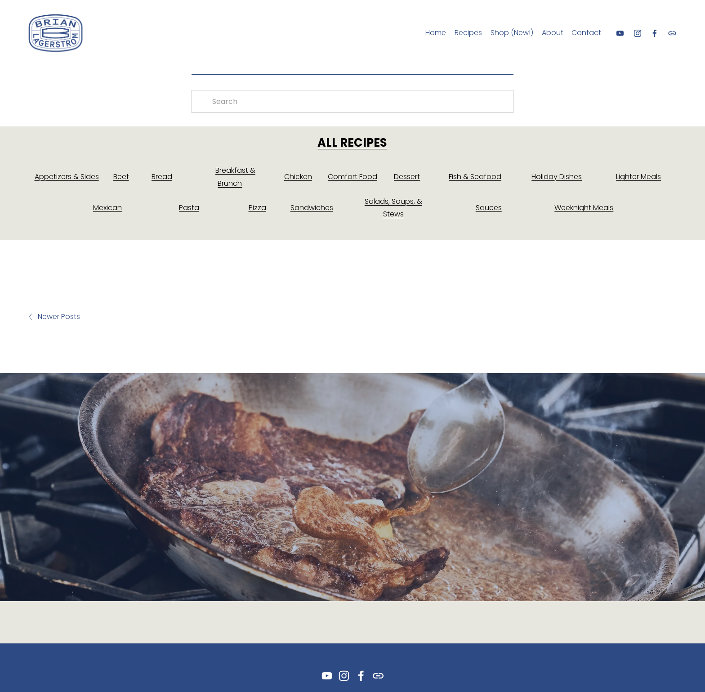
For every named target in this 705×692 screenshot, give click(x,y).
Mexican (107, 207)
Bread (162, 176)
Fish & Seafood (475, 176)
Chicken (298, 176)
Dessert (407, 176)
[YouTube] (620, 33)
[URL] (672, 33)
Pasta (189, 207)
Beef (121, 176)
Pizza (257, 207)
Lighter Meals (638, 176)
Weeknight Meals (583, 207)
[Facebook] (654, 33)
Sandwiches (311, 207)
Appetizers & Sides (67, 176)
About (552, 32)
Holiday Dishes (556, 176)
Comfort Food (352, 176)
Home (435, 32)
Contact (586, 32)
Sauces (489, 207)
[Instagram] (637, 33)
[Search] (352, 101)
